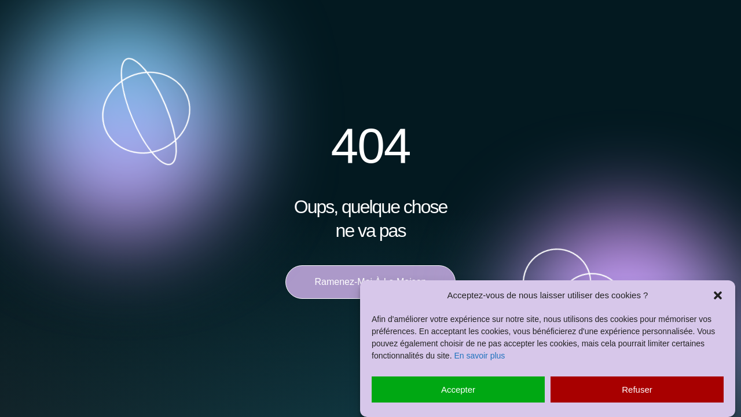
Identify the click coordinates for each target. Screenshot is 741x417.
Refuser (637, 389)
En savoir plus (479, 355)
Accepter (458, 389)
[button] (718, 295)
